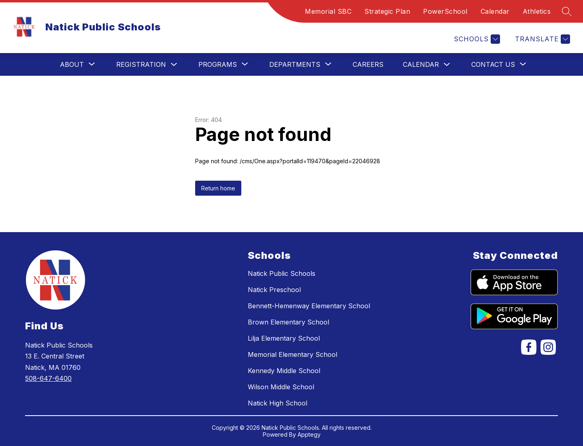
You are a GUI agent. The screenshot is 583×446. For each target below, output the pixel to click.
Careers (368, 64)
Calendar (495, 11)
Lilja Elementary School (284, 338)
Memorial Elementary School (292, 354)
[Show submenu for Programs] (217, 64)
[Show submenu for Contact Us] (493, 64)
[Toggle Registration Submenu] (174, 64)
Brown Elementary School (288, 322)
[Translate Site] (541, 39)
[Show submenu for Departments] (294, 64)
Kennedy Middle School (284, 371)
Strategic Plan (387, 11)
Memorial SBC (328, 11)
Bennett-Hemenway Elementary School (309, 306)
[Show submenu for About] (72, 64)
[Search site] (567, 11)
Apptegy (309, 434)
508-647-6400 (48, 378)
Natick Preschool (274, 290)
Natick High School (277, 403)
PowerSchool (445, 11)
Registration (141, 64)
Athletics (537, 11)
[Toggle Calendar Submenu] (447, 64)
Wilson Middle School (281, 387)
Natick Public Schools (281, 273)
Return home (218, 188)
